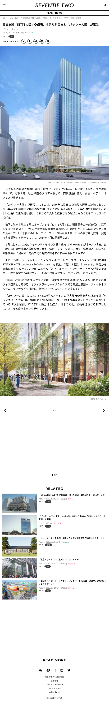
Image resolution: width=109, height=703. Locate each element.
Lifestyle (14, 29)
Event (6, 29)
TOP (54, 475)
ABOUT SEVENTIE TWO (54, 677)
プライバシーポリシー (54, 684)
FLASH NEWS (54, 13)
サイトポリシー (54, 688)
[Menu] (4, 5)
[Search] (105, 5)
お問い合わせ (54, 692)
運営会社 (54, 680)
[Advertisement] (54, 442)
